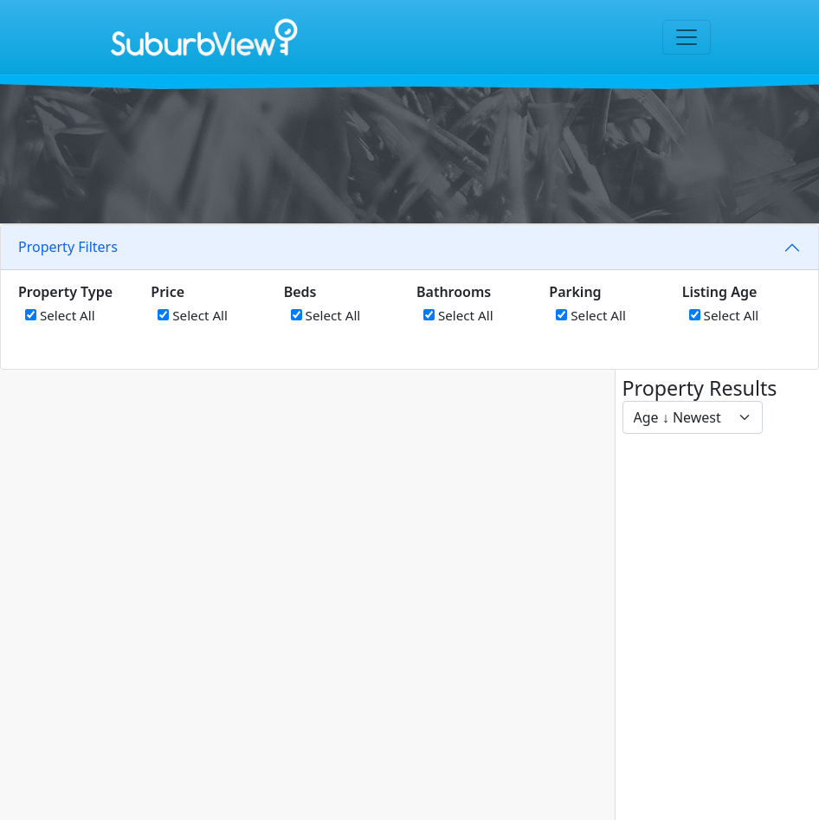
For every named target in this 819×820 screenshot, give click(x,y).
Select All (60, 315)
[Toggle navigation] (686, 37)
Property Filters (68, 246)
